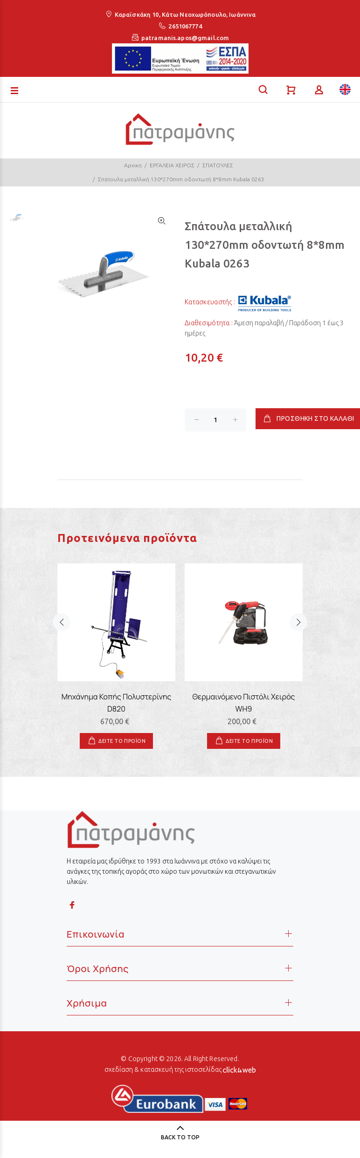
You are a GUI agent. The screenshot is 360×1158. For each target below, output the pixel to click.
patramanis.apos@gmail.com (185, 37)
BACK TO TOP (180, 1137)
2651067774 (184, 26)
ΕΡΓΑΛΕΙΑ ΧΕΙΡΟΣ (172, 165)
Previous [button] (61, 633)
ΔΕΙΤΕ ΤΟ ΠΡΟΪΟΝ (121, 741)
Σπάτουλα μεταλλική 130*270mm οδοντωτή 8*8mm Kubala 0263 (181, 179)
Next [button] (298, 633)
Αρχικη (133, 165)
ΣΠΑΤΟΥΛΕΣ (217, 165)
